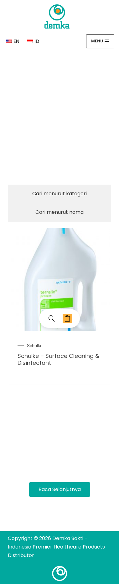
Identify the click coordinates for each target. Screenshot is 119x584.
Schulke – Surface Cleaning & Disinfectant (58, 359)
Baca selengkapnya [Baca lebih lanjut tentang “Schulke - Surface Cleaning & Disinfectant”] (67, 318)
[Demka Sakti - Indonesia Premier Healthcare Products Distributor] (57, 16)
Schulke (35, 345)
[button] (59, 489)
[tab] (59, 194)
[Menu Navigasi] (100, 41)
